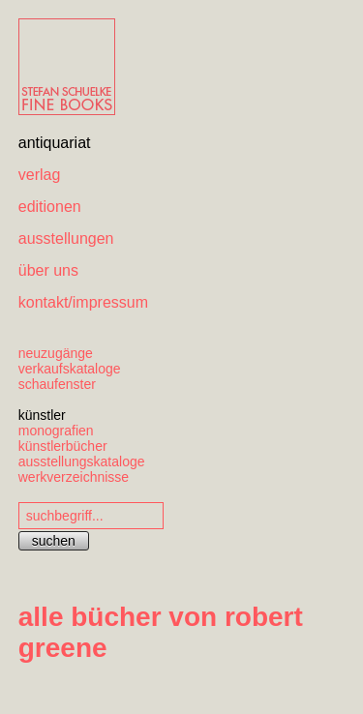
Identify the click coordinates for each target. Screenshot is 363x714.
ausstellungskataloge (81, 461)
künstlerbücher (62, 446)
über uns (48, 270)
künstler (42, 415)
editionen (49, 206)
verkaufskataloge (69, 368)
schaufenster (57, 384)
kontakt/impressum (83, 302)
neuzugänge (55, 353)
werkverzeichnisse (73, 477)
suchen (54, 541)
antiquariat (54, 142)
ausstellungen (66, 238)
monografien (56, 430)
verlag (39, 174)
